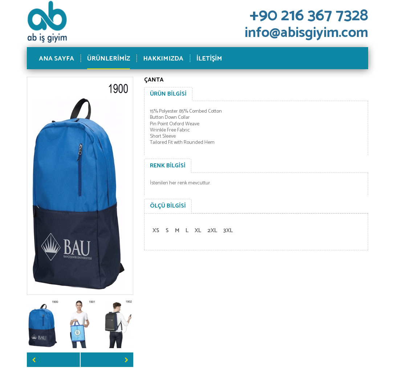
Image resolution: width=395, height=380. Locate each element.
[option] (43, 323)
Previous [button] (53, 359)
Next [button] (107, 359)
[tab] (168, 94)
